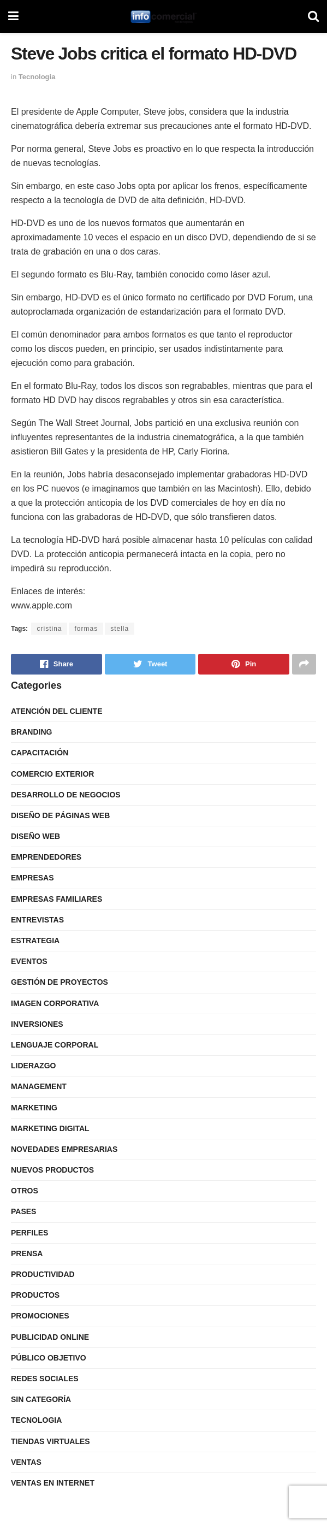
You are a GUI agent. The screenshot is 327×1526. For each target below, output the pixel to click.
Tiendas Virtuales (50, 1441)
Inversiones (37, 1024)
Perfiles (29, 1232)
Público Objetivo (48, 1357)
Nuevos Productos (52, 1170)
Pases (23, 1211)
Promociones (40, 1315)
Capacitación (39, 752)
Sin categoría (41, 1399)
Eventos (29, 961)
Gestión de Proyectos (59, 982)
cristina (49, 628)
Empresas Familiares (56, 899)
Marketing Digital (50, 1128)
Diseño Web (35, 836)
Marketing (34, 1107)
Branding (31, 731)
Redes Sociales (45, 1378)
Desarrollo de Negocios (66, 794)
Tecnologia (37, 77)
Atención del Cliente (57, 711)
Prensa (27, 1253)
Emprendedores (46, 857)
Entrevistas (37, 919)
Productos (35, 1295)
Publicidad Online (50, 1337)
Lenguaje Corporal (54, 1044)
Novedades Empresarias (64, 1149)
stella (119, 628)
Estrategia (35, 940)
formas (86, 628)
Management (39, 1086)
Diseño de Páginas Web (60, 815)
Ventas (26, 1462)
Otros (24, 1190)
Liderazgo (33, 1065)
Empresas (32, 877)
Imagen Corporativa (55, 1003)
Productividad (43, 1274)
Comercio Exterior (52, 774)
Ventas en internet (52, 1482)
